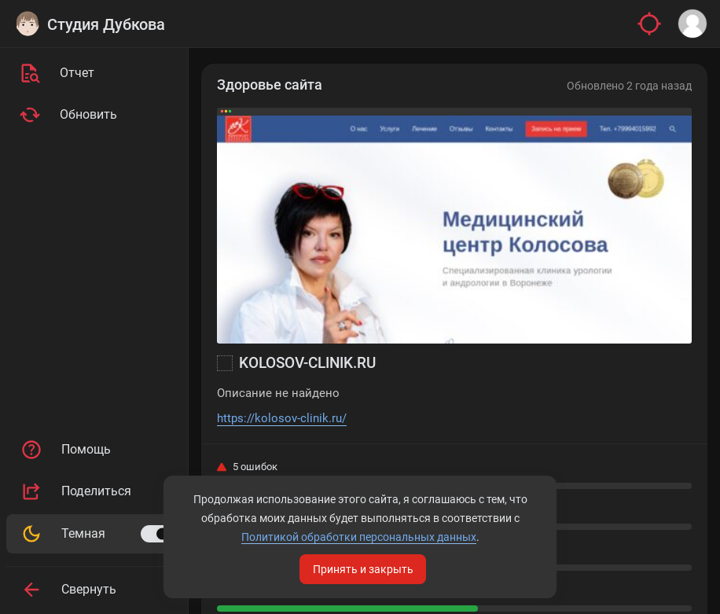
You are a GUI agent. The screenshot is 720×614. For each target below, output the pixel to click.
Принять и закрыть (363, 569)
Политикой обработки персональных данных (358, 537)
